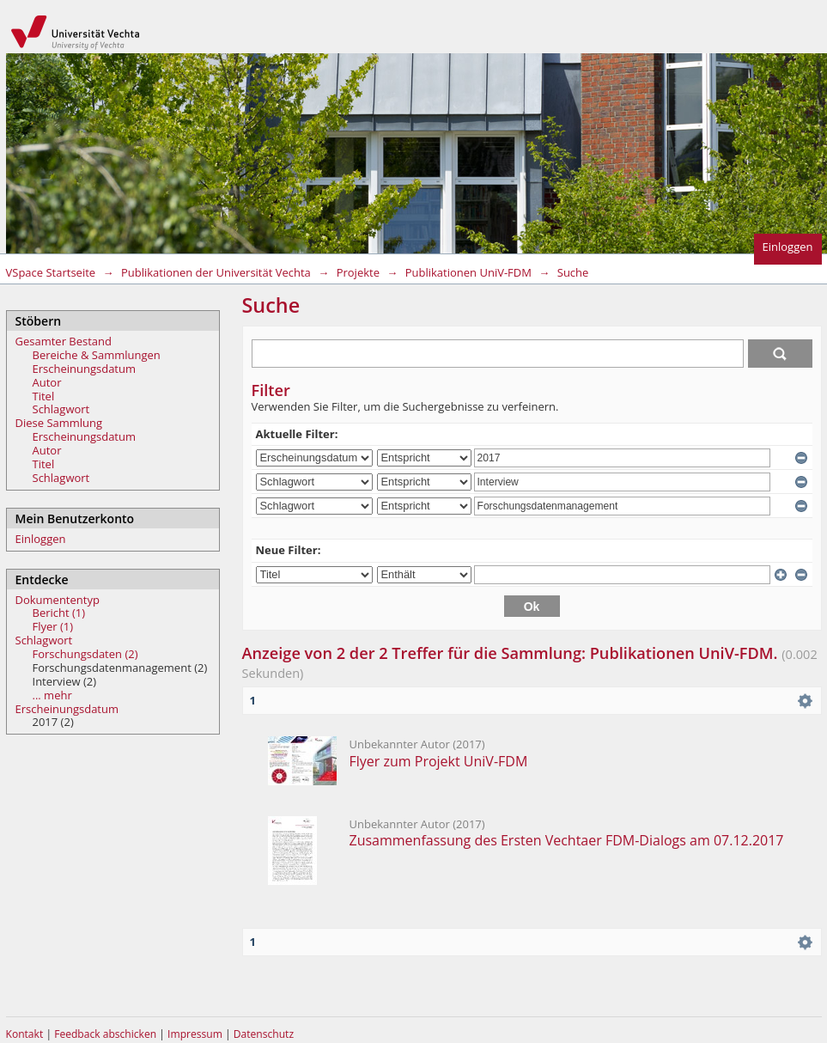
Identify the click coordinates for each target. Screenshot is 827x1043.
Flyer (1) (53, 626)
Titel (44, 396)
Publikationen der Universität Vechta (216, 272)
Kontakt (25, 1034)
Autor (47, 382)
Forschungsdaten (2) (85, 654)
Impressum (196, 1034)
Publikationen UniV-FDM (468, 272)
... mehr (52, 695)
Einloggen (788, 246)
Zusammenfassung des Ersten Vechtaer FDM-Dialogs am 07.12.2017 (567, 840)
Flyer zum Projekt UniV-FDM (439, 761)
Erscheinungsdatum (85, 368)
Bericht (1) (59, 612)
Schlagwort (61, 409)
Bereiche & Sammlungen (97, 355)
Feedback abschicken (105, 1034)
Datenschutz (264, 1034)
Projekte (358, 272)
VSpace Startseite (51, 272)
